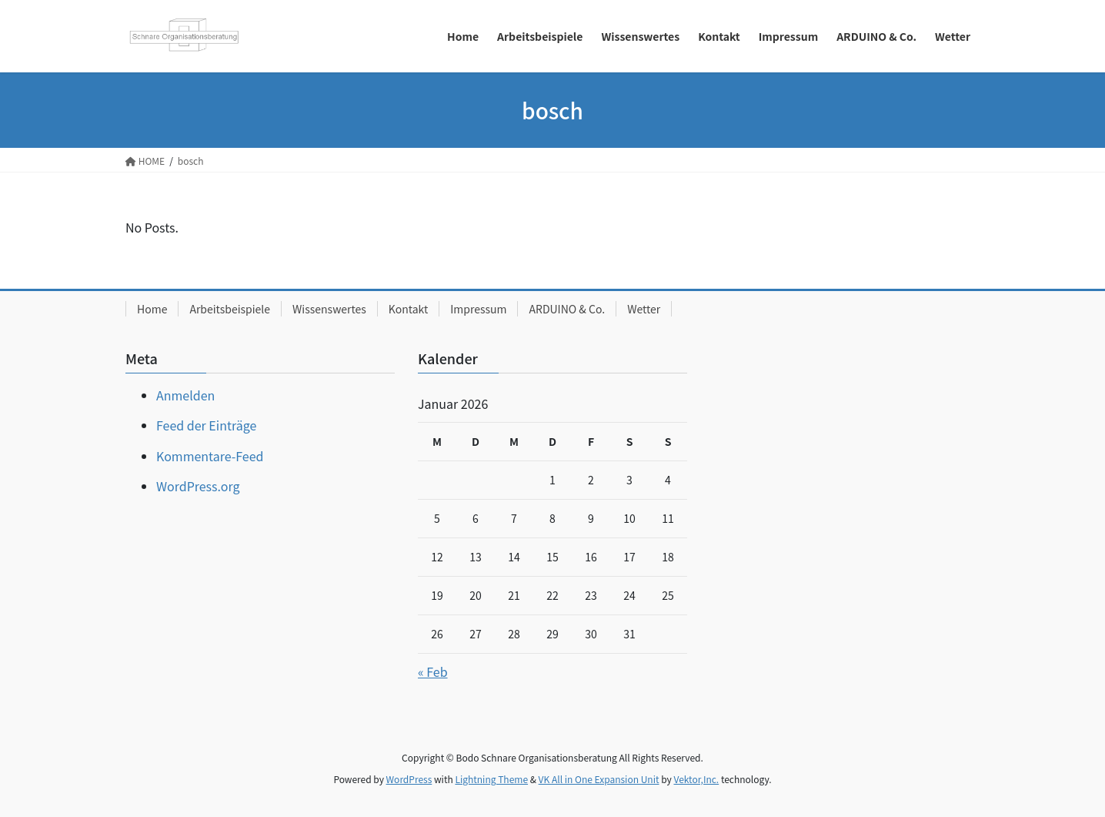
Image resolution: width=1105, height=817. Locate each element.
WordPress (409, 778)
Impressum (478, 308)
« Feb (433, 671)
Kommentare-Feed (209, 456)
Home (152, 308)
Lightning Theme (491, 778)
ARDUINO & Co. (567, 308)
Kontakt (408, 308)
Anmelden (185, 395)
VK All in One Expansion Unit (599, 778)
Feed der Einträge (206, 425)
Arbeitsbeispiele (229, 308)
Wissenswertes (329, 308)
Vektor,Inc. (696, 778)
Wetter (643, 308)
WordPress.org (198, 486)
